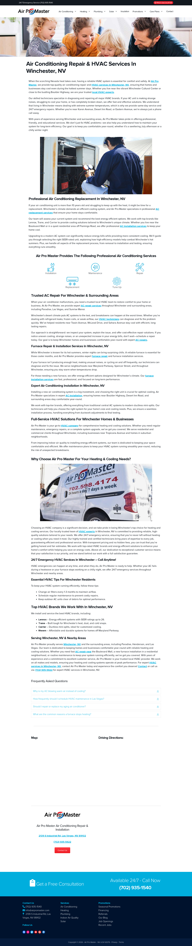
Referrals (103, 914)
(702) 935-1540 (32, 906)
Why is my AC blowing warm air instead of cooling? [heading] (59, 691)
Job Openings (105, 921)
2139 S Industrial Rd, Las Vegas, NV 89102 (62, 835)
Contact (169, 11)
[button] (158, 691)
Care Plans (157, 11)
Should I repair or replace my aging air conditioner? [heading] (59, 706)
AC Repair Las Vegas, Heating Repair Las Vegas (148, 913)
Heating (86, 11)
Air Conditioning (68, 11)
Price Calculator (163, 3)
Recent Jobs (104, 925)
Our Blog (103, 917)
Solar (114, 11)
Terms (121, 942)
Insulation (125, 11)
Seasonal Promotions (109, 906)
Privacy (114, 942)
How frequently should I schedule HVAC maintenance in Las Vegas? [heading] (68, 698)
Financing (103, 910)
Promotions (140, 11)
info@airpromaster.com (36, 910)
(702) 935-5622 (44, 670)
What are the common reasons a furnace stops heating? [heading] (62, 714)
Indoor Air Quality (69, 917)
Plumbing (100, 11)
